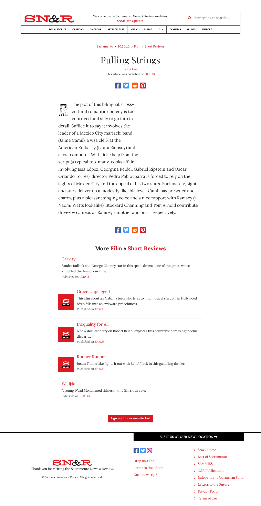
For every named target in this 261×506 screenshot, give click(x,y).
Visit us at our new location (188, 437)
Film (160, 29)
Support (207, 29)
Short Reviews (154, 46)
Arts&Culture (115, 29)
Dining (148, 29)
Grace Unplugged (93, 291)
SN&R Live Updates (130, 21)
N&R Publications (211, 470)
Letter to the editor (148, 468)
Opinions (78, 29)
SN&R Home (207, 450)
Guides (191, 29)
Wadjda (68, 383)
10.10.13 (123, 46)
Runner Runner (91, 356)
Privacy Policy (208, 491)
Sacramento (105, 46)
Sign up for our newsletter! (130, 419)
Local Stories (57, 29)
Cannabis (175, 29)
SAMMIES (205, 464)
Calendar (95, 29)
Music (134, 29)
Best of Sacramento (212, 457)
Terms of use (207, 498)
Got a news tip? (145, 475)
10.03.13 (85, 396)
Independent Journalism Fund (221, 477)
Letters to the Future (214, 484)
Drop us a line (144, 461)
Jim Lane (132, 69)
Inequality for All (92, 324)
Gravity (69, 258)
